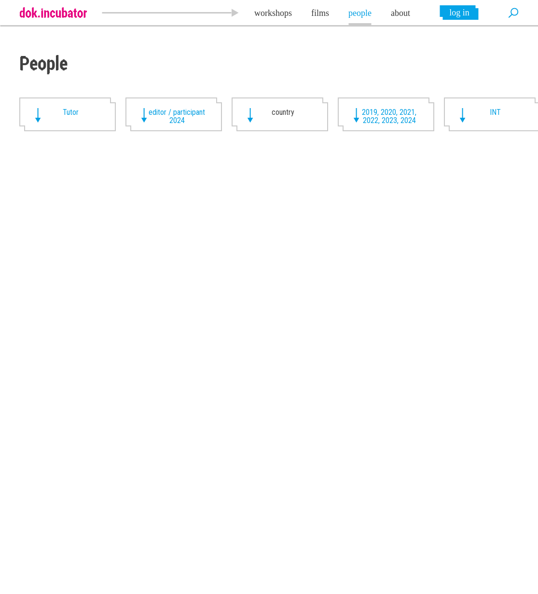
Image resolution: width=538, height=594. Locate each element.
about (400, 13)
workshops (273, 13)
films (320, 13)
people (360, 13)
